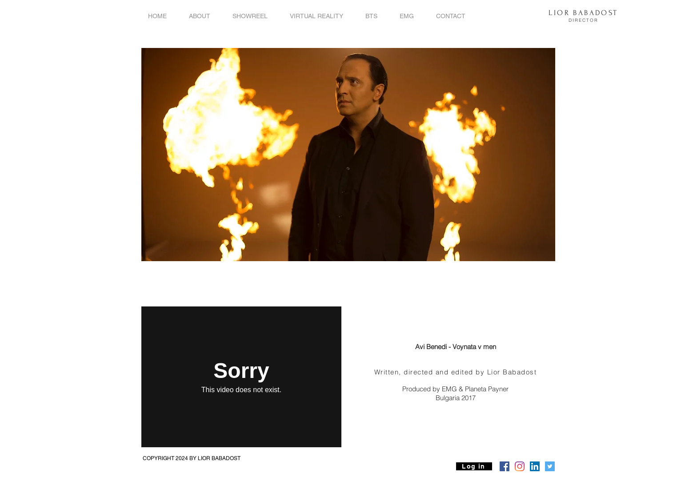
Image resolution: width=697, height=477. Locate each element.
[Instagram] (520, 466)
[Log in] (474, 466)
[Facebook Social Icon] (504, 466)
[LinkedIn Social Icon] (535, 466)
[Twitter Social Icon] (550, 466)
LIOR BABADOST (583, 12)
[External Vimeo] (241, 376)
